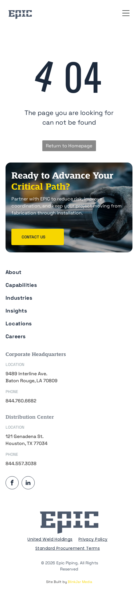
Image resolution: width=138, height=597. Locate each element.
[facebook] (12, 483)
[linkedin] (28, 483)
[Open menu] (126, 13)
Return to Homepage (69, 146)
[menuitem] (68, 270)
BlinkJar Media (80, 581)
